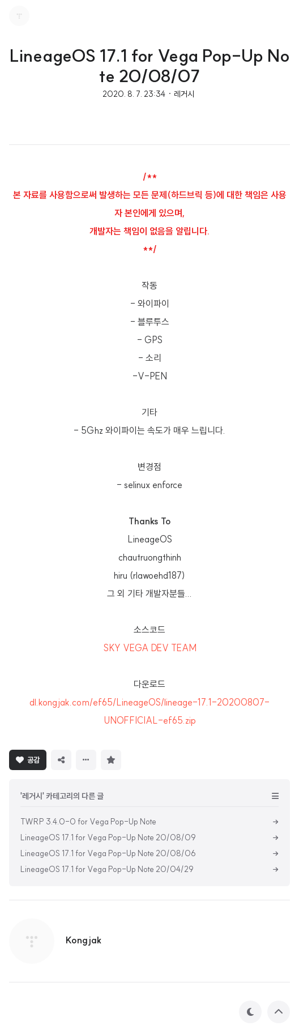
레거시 (184, 94)
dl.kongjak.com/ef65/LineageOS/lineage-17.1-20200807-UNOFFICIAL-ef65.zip (149, 711)
